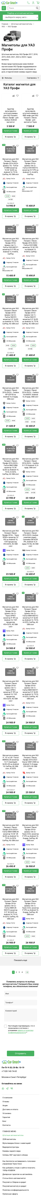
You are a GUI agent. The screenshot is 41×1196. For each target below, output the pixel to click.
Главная (5, 24)
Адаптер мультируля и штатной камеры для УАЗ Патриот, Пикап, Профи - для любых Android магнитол (10, 115)
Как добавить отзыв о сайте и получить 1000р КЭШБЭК (19, 1169)
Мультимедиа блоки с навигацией (17, 1143)
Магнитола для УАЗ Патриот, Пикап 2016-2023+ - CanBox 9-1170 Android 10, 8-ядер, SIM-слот (30, 463)
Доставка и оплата (10, 1109)
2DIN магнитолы (9, 1139)
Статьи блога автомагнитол (14, 1178)
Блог (4, 1121)
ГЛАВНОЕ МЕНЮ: (9, 1131)
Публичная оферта (10, 1194)
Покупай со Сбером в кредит (14, 1182)
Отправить (20, 1053)
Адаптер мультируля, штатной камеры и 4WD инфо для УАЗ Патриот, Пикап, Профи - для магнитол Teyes (30, 115)
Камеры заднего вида (12, 1151)
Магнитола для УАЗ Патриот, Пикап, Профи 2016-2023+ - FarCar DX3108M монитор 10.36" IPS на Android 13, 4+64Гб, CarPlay (30, 245)
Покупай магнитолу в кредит (14, 1186)
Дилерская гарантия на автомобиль (17, 1174)
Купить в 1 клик (10, 131)
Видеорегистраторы (11, 1147)
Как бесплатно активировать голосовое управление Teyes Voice (19, 1162)
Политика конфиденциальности (16, 1190)
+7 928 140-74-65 (9, 1071)
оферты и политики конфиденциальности (20, 1031)
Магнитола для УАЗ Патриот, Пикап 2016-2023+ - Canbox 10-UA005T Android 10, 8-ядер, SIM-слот (30, 392)
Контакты (7, 1125)
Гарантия (6, 1117)
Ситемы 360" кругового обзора (15, 1155)
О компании (7, 1098)
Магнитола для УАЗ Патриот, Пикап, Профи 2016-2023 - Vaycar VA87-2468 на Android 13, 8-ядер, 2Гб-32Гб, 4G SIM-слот (30, 762)
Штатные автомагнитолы (21, 24)
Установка (7, 1113)
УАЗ (3, 27)
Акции (5, 1105)
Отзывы (6, 1102)
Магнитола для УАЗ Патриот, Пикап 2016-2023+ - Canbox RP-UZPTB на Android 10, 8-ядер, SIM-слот (10, 393)
